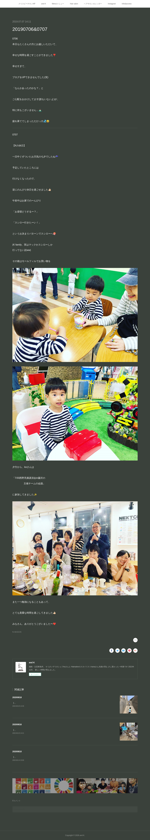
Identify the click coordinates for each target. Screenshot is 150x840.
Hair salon (74, 4)
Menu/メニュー (58, 4)
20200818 (17, 697)
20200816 (17, 724)
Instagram (112, 4)
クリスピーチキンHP (26, 4)
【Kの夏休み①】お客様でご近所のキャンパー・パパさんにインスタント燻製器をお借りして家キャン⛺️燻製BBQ (58, 730)
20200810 (17, 751)
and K (43, 4)
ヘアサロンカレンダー (93, 4)
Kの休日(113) (16, 632)
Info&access (127, 4)
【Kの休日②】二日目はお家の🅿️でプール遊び (32, 757)
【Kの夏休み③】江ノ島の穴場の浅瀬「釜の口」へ (32, 703)
